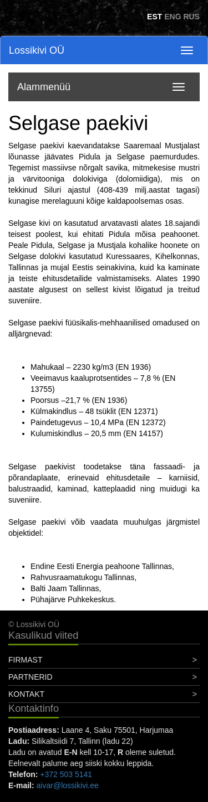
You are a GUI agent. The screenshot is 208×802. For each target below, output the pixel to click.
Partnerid (30, 676)
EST (154, 16)
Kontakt (26, 694)
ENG (172, 16)
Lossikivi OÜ (36, 50)
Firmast (25, 659)
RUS (191, 16)
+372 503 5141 (66, 774)
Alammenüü (43, 86)
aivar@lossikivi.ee (68, 785)
